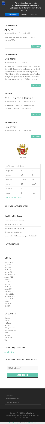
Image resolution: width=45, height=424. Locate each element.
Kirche (7, 321)
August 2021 (9, 299)
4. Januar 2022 (26, 62)
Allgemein (8, 94)
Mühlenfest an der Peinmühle (14, 228)
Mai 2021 (8, 306)
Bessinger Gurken (10, 330)
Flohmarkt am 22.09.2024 (13, 225)
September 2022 (10, 275)
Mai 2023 (8, 267)
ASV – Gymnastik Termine (19, 98)
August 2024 (9, 262)
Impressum (9, 395)
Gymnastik (10, 58)
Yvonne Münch (12, 33)
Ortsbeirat (8, 323)
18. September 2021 (28, 101)
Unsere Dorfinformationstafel (14, 221)
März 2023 (8, 270)
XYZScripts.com (31, 423)
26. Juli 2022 (25, 33)
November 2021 (10, 292)
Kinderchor (8, 338)
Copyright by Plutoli (12, 402)
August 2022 (9, 277)
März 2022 (8, 287)
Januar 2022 (9, 289)
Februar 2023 (9, 272)
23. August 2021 (26, 130)
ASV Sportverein (11, 25)
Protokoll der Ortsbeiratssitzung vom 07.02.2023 (21, 236)
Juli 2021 (8, 301)
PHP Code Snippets (14, 423)
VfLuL (6, 340)
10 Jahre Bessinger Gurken (13, 232)
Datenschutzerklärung (13, 399)
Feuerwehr (8, 335)
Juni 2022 (8, 282)
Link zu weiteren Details (14, 198)
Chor (6, 333)
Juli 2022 (8, 279)
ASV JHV (9, 29)
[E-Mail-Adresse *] (22, 368)
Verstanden (12, 14)
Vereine (7, 325)
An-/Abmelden (9, 352)
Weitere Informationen (30, 14)
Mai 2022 (8, 284)
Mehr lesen (35, 46)
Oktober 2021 (9, 294)
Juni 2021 (8, 304)
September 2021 (10, 296)
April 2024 (8, 265)
